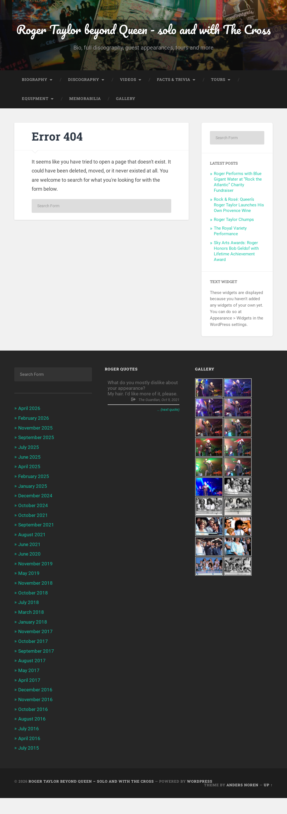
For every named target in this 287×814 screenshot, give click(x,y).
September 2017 (36, 668)
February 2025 (33, 496)
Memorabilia (85, 119)
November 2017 (35, 649)
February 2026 (33, 438)
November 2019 (35, 582)
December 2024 (35, 515)
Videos (128, 99)
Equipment (35, 119)
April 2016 (29, 754)
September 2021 (36, 544)
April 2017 (29, 697)
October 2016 (33, 726)
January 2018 (32, 639)
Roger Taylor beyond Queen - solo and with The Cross (143, 39)
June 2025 (29, 476)
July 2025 (28, 467)
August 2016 (32, 735)
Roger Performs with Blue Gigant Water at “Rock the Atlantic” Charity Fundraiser (238, 202)
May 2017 (29, 687)
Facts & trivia (173, 99)
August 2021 (32, 553)
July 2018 (28, 620)
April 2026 (29, 429)
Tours (218, 99)
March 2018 (31, 630)
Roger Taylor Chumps (234, 239)
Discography (83, 99)
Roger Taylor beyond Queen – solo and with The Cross (91, 797)
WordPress (199, 797)
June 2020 (29, 572)
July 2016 (28, 745)
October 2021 (33, 534)
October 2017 (33, 659)
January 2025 (32, 505)
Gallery (125, 119)
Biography (34, 99)
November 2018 (35, 601)
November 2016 (35, 716)
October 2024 (33, 525)
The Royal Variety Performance (230, 251)
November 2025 (35, 448)
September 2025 (36, 457)
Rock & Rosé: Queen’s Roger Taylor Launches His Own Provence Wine (239, 225)
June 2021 (29, 563)
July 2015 (28, 764)
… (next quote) (168, 430)
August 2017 (32, 678)
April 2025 (29, 486)
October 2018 (33, 611)
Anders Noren (242, 801)
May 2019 (29, 591)
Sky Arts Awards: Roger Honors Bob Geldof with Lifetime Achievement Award (236, 272)
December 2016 (35, 707)
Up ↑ (268, 801)
